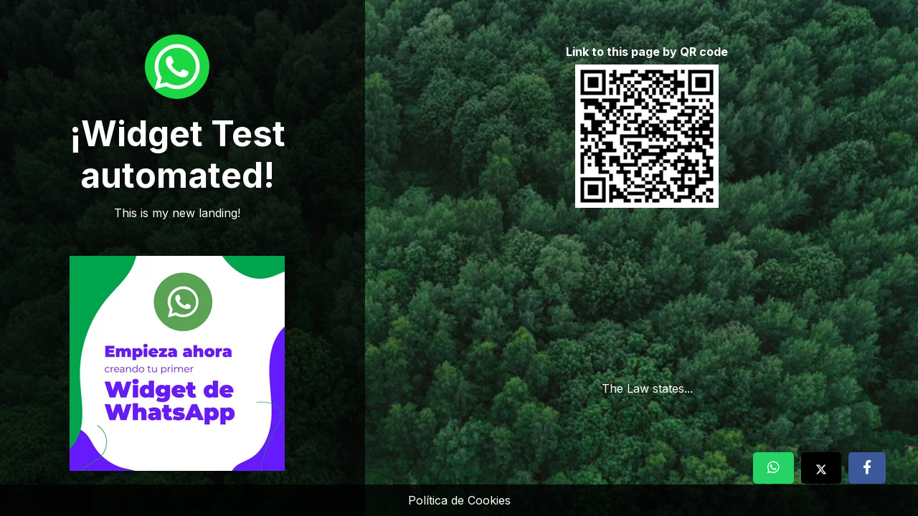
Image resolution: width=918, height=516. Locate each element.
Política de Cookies (459, 500)
